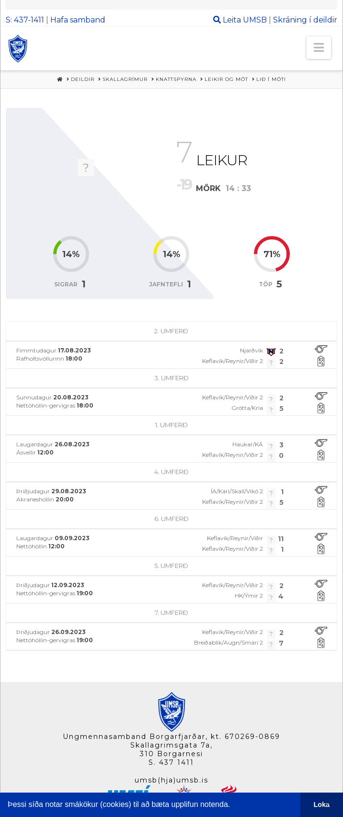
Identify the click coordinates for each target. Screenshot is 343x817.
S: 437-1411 (25, 19)
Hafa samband (77, 19)
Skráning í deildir (305, 19)
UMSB (255, 19)
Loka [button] (322, 804)
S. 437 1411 (171, 762)
